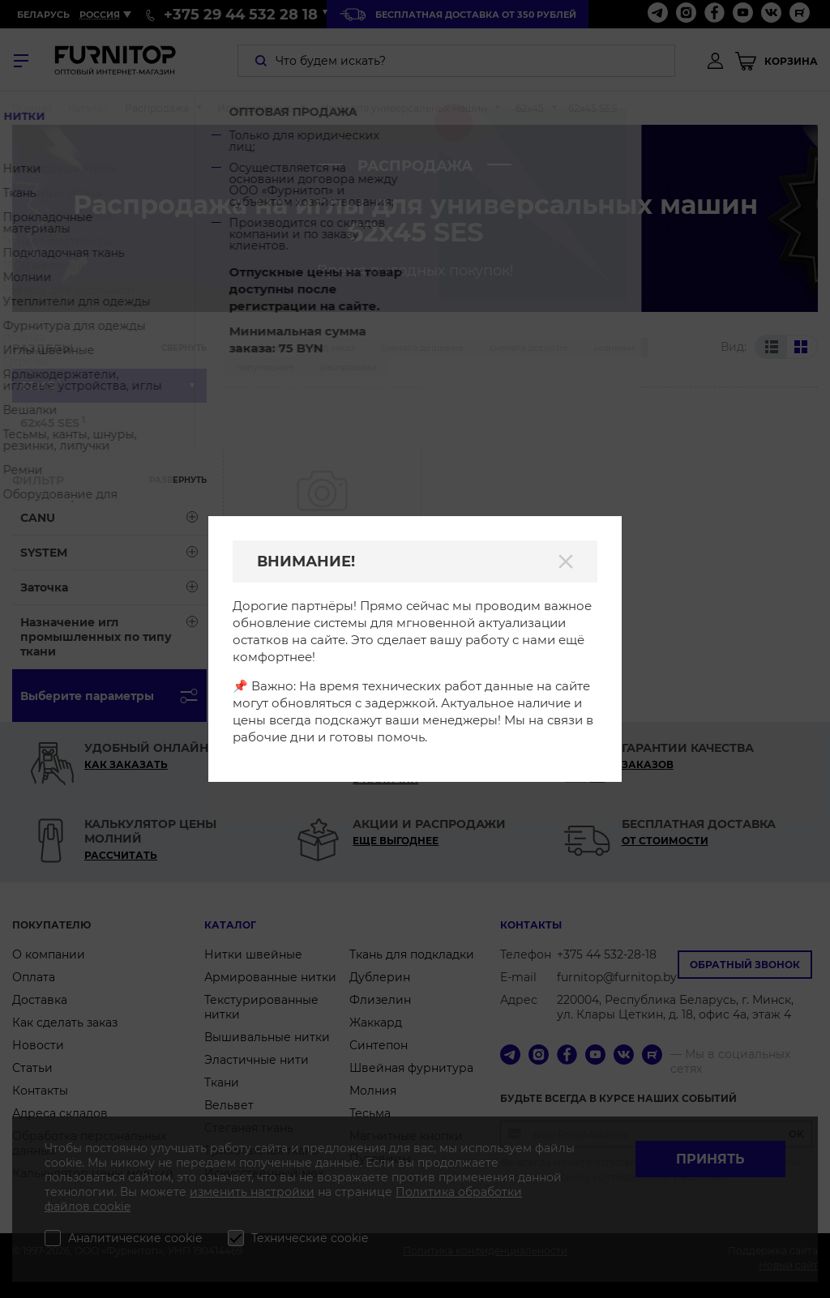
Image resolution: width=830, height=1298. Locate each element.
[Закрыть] (565, 561)
